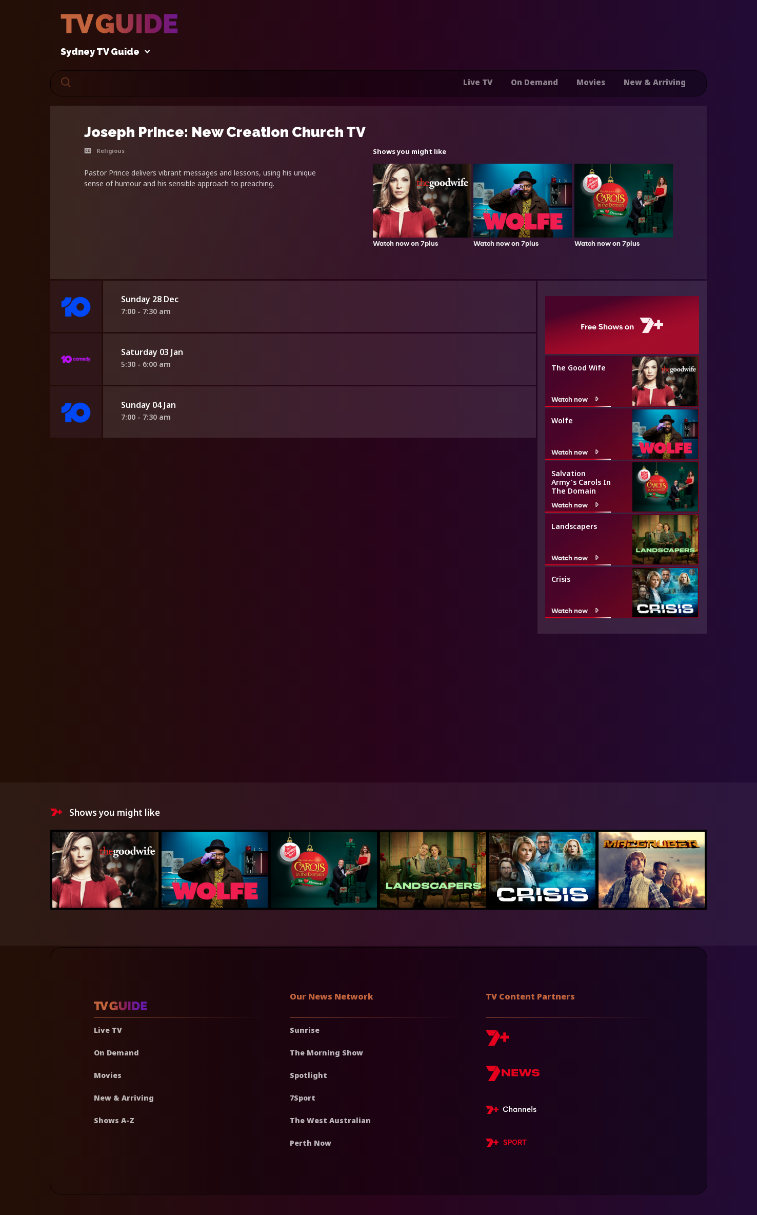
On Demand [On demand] (116, 1052)
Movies (590, 82)
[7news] (513, 1077)
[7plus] (497, 1041)
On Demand (534, 82)
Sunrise (305, 1030)
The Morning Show (326, 1052)
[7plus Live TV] (514, 1111)
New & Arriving (655, 82)
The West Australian (330, 1120)
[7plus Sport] (506, 1144)
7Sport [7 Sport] (302, 1098)
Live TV (477, 82)
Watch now (576, 399)
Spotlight (308, 1075)
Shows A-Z (114, 1120)
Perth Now (310, 1143)
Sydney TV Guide (103, 52)
